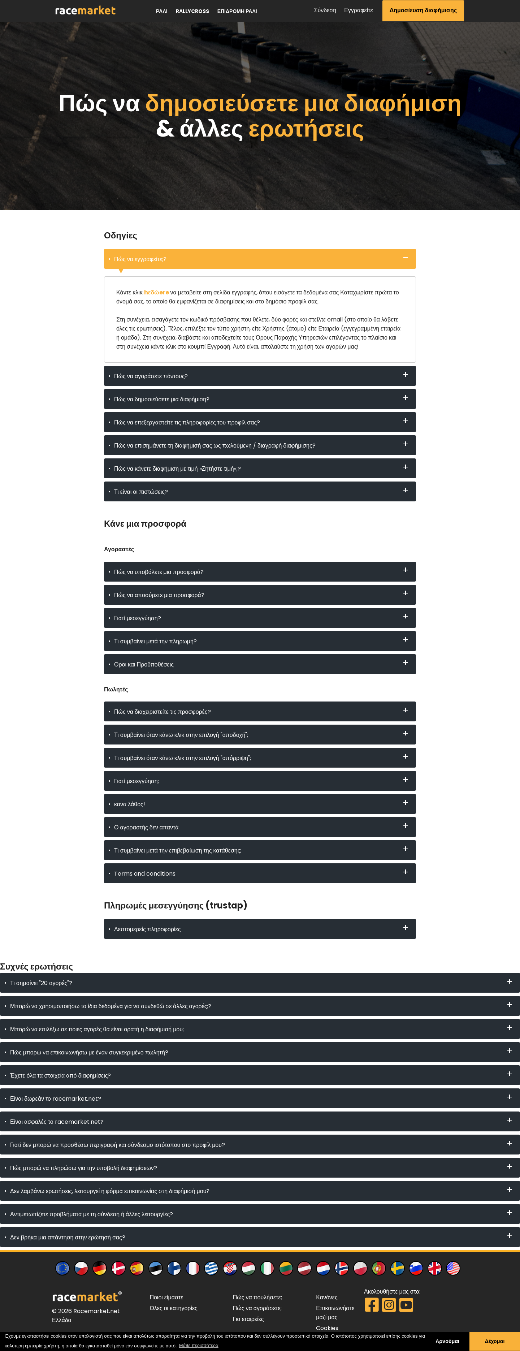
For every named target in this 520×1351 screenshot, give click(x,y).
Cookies (327, 1328)
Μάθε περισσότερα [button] (198, 1345)
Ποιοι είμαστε (166, 1297)
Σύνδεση (325, 10)
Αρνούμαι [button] (447, 1341)
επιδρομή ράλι (237, 11)
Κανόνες (326, 1297)
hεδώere (156, 292)
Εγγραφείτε (358, 10)
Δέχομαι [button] (494, 1341)
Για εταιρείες (248, 1319)
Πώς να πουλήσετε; (257, 1297)
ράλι (162, 11)
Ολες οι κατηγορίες (173, 1308)
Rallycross (192, 11)
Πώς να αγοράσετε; (257, 1308)
